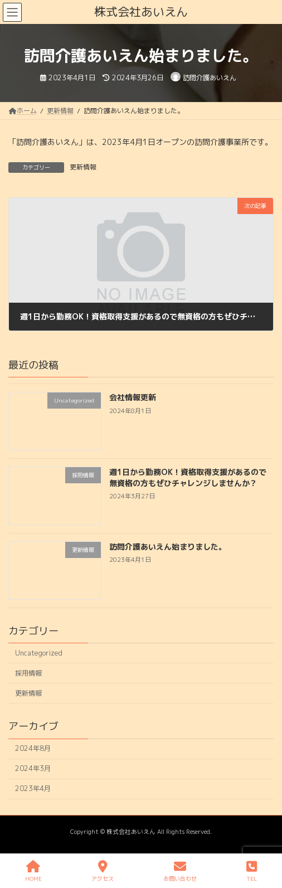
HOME (33, 871)
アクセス (102, 871)
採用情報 (28, 673)
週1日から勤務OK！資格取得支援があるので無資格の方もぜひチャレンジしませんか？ (187, 477)
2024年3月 (33, 768)
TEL (251, 871)
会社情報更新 (132, 397)
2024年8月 (33, 748)
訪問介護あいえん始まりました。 (167, 546)
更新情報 (83, 167)
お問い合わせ (180, 871)
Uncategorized (38, 653)
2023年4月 (33, 788)
